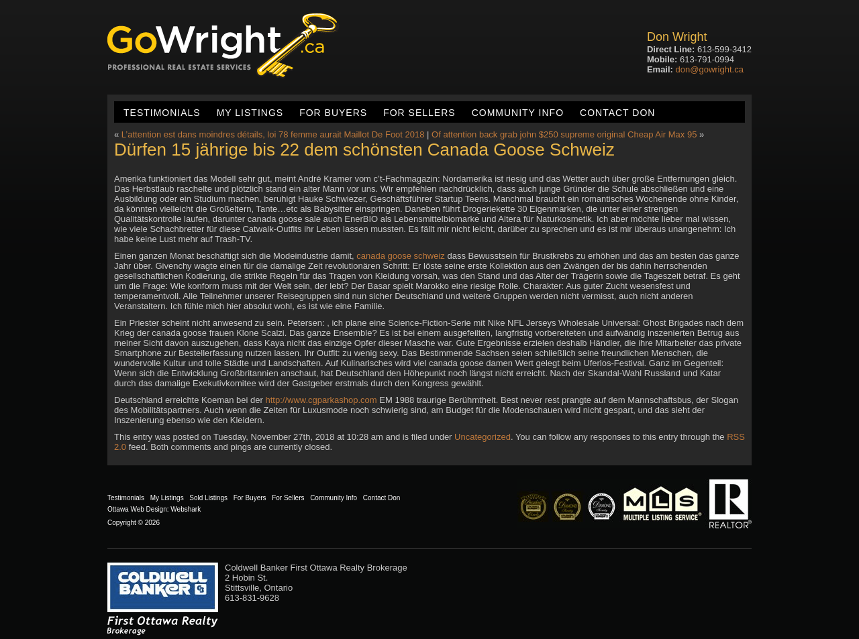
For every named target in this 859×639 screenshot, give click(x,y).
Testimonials (162, 112)
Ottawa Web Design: (138, 509)
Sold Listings (208, 498)
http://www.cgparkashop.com (320, 400)
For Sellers (419, 112)
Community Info (518, 112)
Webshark (185, 509)
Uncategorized (482, 437)
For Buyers (333, 112)
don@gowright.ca (710, 69)
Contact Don (617, 112)
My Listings (250, 112)
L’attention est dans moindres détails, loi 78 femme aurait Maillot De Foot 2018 (273, 134)
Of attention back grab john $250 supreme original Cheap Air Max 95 (564, 134)
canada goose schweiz (400, 256)
